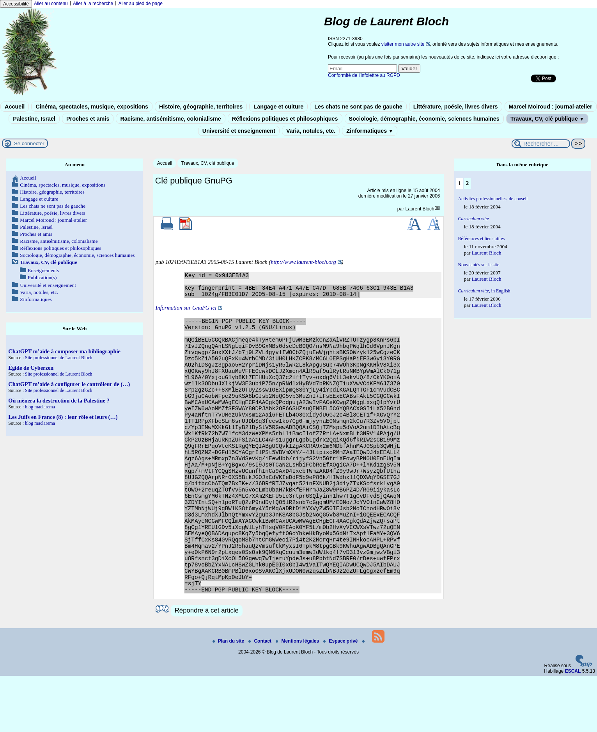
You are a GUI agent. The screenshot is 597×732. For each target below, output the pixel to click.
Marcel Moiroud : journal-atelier (550, 106)
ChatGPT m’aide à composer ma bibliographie (64, 351)
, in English (484, 291)
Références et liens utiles (481, 238)
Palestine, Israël (34, 119)
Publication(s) (42, 277)
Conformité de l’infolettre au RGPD (364, 75)
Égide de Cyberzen (30, 368)
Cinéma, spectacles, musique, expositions (91, 106)
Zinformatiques (369, 131)
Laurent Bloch (420, 209)
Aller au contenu (51, 3)
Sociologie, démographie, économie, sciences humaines (424, 119)
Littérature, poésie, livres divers (455, 106)
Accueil (15, 106)
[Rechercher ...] (541, 143)
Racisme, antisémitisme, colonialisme (170, 119)
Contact (260, 697)
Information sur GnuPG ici (186, 312)
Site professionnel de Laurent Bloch (58, 357)
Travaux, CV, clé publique (547, 119)
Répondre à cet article (207, 666)
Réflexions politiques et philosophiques (285, 119)
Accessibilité (16, 4)
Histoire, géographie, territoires (201, 106)
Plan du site (229, 697)
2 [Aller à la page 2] (467, 183)
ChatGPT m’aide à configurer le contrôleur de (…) (69, 384)
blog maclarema (40, 407)
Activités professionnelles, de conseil (493, 198)
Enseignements (43, 270)
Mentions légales (298, 697)
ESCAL (573, 727)
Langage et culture (278, 106)
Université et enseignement (238, 131)
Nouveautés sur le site (479, 264)
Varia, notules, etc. (310, 131)
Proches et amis (87, 119)
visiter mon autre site (403, 44)
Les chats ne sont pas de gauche (358, 106)
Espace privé (341, 697)
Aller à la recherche (93, 3)
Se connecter (29, 143)
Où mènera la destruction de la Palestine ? (58, 400)
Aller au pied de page (140, 3)
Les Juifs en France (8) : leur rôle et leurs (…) (62, 417)
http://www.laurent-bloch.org (303, 262)
